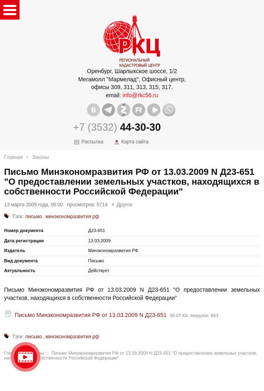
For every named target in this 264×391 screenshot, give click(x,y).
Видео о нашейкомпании (25, 357)
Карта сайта (135, 142)
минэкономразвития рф (72, 216)
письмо (33, 216)
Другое (124, 205)
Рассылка (92, 142)
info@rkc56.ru (140, 95)
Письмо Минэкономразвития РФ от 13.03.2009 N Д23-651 (90, 315)
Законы (40, 157)
